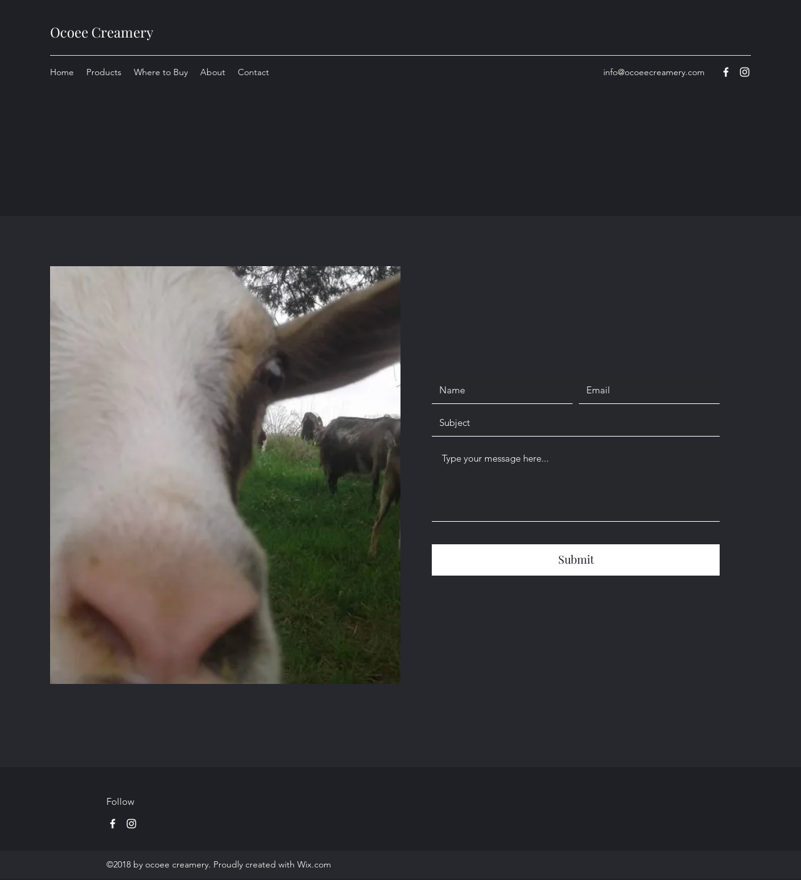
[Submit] (576, 560)
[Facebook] (112, 823)
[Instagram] (131, 823)
